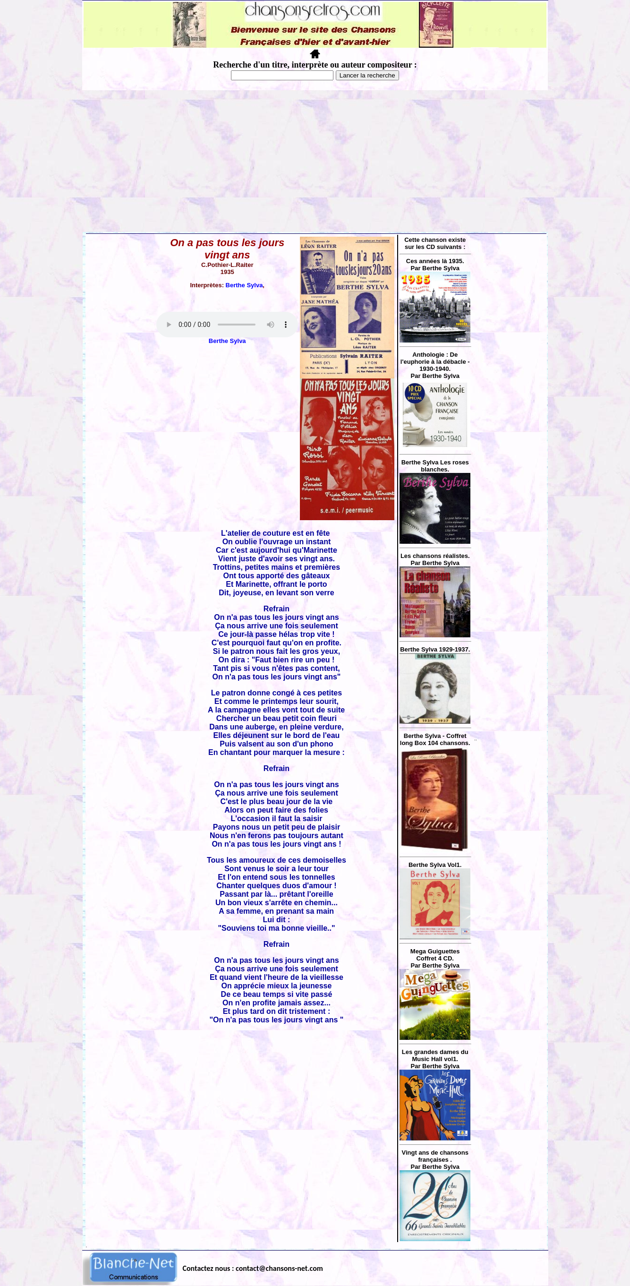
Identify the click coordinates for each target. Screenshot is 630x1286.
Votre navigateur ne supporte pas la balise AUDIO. (227, 324)
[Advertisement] (315, 161)
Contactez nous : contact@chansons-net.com (253, 1268)
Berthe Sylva (244, 285)
